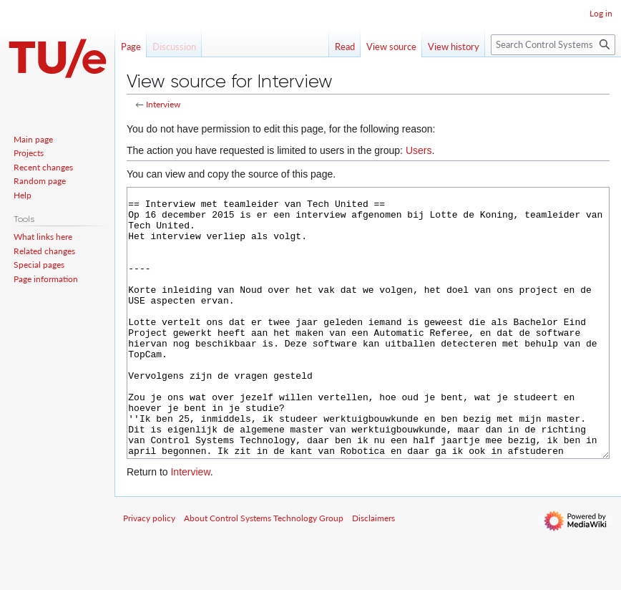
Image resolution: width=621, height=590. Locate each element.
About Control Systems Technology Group (263, 571)
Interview (163, 104)
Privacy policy (149, 571)
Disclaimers (373, 571)
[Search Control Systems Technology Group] (553, 44)
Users (419, 150)
